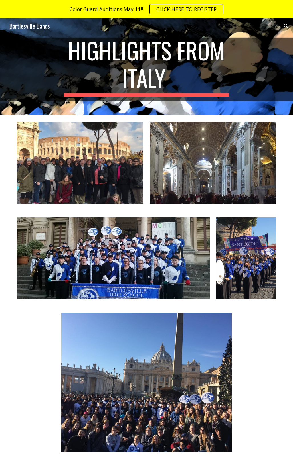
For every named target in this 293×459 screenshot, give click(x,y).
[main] (146, 66)
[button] (286, 26)
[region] (146, 9)
